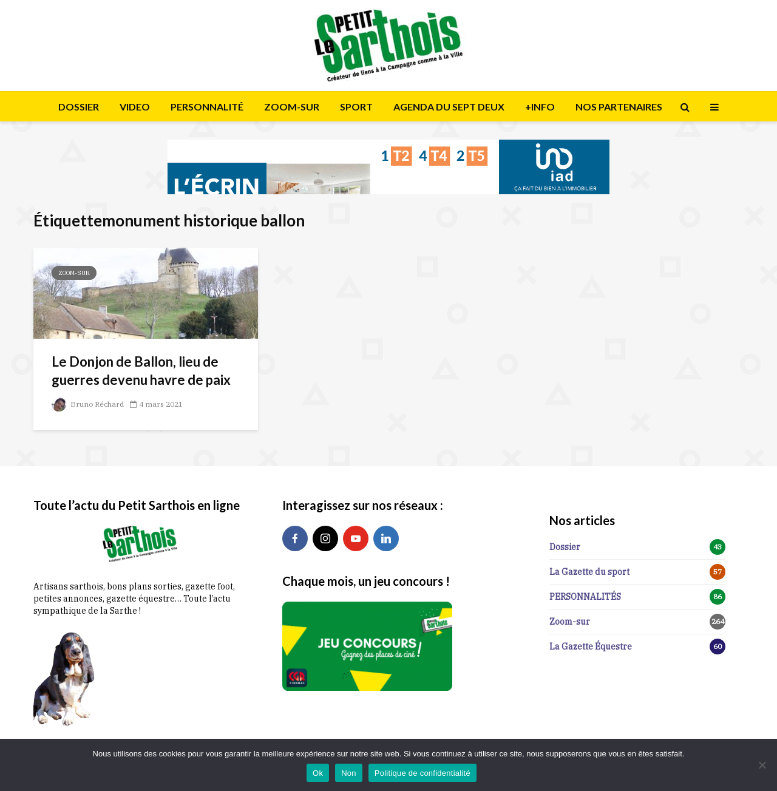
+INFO (540, 106)
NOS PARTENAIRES (618, 106)
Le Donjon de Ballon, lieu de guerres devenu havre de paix (141, 370)
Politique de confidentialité (422, 773)
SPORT (356, 106)
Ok (318, 773)
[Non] (762, 765)
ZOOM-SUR (291, 106)
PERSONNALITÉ (207, 106)
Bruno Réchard (88, 404)
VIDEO (135, 106)
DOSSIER (78, 106)
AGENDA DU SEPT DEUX (448, 106)
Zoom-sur (74, 273)
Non (348, 773)
